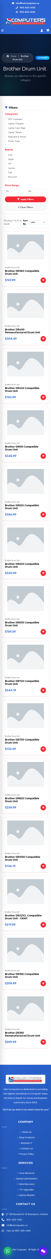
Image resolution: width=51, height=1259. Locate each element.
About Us (26, 1132)
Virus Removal (25, 1173)
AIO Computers (15, 119)
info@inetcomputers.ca (27, 3)
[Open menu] (2, 31)
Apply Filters (25, 199)
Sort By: (25, 222)
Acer (10, 154)
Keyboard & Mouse (17, 136)
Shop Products (26, 1137)
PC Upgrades (25, 1189)
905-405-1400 (27, 7)
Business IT (25, 1143)
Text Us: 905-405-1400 (18, 1230)
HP (9, 163)
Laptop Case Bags (16, 128)
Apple (11, 159)
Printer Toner (14, 141)
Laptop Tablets (15, 132)
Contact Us (25, 1148)
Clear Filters (25, 207)
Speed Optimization (25, 1178)
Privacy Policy (25, 1154)
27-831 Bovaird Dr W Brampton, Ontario (27, 1214)
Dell (10, 172)
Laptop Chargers (16, 123)
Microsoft (12, 176)
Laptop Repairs (25, 1195)
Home (11, 56)
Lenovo (11, 168)
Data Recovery (25, 1184)
